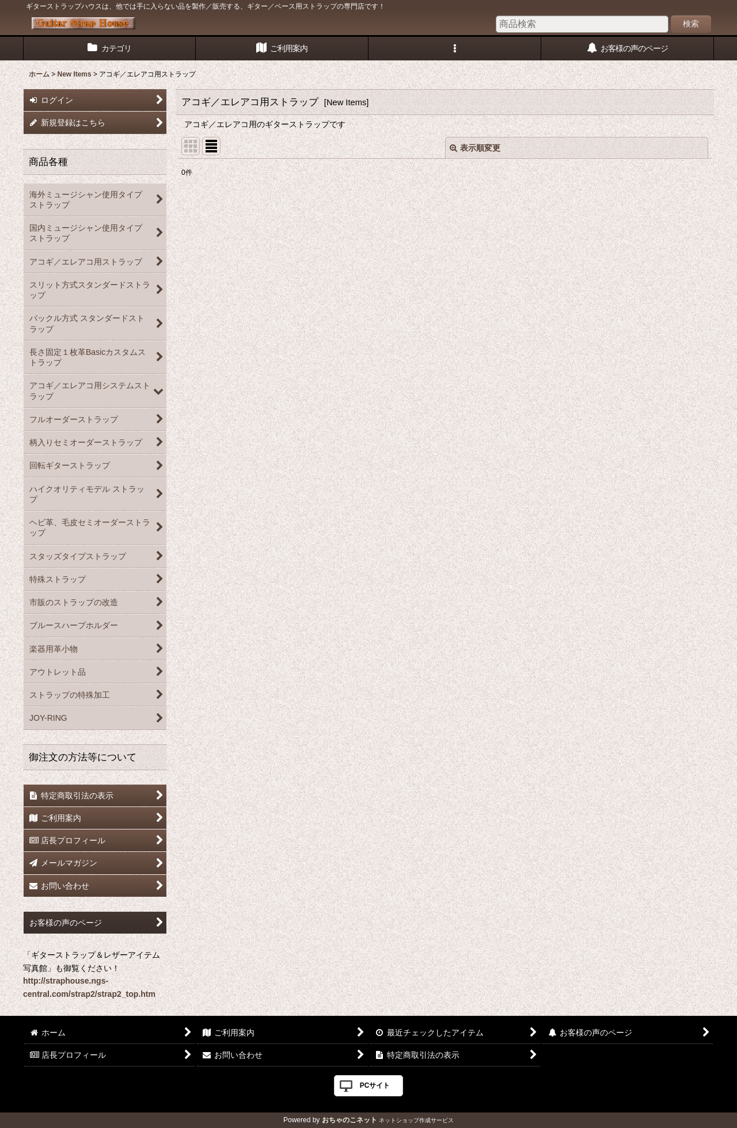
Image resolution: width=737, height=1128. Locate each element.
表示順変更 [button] (475, 147)
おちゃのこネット (349, 1120)
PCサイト (375, 1085)
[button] (454, 48)
